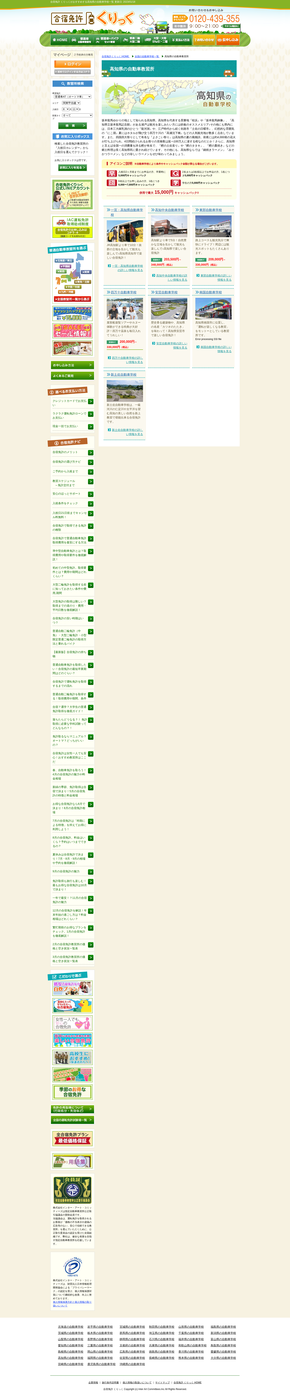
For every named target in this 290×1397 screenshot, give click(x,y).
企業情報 (93, 1382)
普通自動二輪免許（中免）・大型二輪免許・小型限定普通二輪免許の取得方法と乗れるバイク (69, 637)
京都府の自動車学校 (132, 1345)
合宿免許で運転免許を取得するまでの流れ (69, 683)
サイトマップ (162, 1382)
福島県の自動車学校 (223, 1326)
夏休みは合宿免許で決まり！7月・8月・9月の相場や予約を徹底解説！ (69, 858)
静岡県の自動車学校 (132, 1339)
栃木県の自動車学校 (100, 1333)
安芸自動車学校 (166, 292)
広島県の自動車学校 (132, 1351)
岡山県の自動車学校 (100, 1351)
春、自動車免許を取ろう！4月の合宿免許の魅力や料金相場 (69, 774)
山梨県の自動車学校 (70, 1339)
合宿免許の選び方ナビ (67, 461)
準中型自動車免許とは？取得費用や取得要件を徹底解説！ (69, 555)
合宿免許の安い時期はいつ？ (68, 620)
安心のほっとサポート (67, 493)
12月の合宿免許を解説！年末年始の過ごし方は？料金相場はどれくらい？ (70, 914)
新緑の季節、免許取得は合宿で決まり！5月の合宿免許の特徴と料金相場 (69, 791)
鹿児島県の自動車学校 (101, 1364)
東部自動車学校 (210, 210)
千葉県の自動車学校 (191, 1333)
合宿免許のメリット (65, 452)
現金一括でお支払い (65, 426)
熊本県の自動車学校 (191, 1357)
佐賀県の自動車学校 (132, 1357)
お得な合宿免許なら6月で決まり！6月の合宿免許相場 (69, 808)
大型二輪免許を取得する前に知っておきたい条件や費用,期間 (69, 589)
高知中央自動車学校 (169, 210)
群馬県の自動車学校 (132, 1333)
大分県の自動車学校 (223, 1357)
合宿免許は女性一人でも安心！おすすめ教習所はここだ (69, 757)
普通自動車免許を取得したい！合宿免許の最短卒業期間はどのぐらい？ (69, 669)
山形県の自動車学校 (191, 1326)
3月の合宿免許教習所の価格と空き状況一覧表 (69, 959)
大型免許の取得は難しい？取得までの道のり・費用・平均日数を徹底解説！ (69, 605)
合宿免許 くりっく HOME (188, 1382)
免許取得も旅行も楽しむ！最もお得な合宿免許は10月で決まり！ (70, 885)
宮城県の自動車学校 (132, 1326)
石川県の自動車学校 (161, 1339)
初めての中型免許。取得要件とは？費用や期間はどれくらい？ (69, 572)
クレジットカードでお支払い (69, 403)
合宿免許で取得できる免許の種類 (69, 527)
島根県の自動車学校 (70, 1351)
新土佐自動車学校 (124, 374)
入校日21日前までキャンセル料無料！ (70, 515)
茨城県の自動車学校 (70, 1333)
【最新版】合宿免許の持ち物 (69, 654)
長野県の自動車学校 (100, 1339)
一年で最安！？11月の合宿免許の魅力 (70, 900)
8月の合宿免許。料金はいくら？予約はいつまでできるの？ (69, 842)
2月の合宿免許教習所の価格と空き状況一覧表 (69, 946)
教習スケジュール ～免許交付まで (64, 483)
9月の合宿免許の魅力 (66, 871)
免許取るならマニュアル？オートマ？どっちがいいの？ (69, 740)
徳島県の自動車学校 (161, 1351)
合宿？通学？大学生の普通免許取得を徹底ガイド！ (69, 709)
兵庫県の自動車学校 (161, 1345)
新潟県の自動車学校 (223, 1333)
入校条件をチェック (65, 503)
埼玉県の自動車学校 (161, 1333)
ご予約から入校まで (65, 471)
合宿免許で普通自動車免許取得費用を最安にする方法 (69, 540)
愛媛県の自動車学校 (223, 1351)
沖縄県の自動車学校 (132, 1364)
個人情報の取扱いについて (137, 1382)
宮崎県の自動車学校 (70, 1364)
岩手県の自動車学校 (100, 1326)
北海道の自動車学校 (70, 1326)
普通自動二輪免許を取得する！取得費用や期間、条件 (69, 696)
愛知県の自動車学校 (70, 1345)
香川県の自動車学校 (191, 1351)
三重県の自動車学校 (100, 1345)
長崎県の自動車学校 (161, 1357)
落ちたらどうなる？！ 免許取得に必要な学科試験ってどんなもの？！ (70, 724)
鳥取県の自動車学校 (223, 1345)
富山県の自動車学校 (223, 1339)
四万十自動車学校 (124, 292)
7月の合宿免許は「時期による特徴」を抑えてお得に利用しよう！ (69, 825)
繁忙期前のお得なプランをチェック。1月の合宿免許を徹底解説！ (69, 931)
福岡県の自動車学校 (100, 1357)
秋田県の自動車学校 (161, 1326)
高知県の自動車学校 (70, 1357)
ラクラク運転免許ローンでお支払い (69, 415)
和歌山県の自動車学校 (192, 1345)
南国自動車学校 (210, 292)
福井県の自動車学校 (191, 1339)
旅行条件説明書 (110, 1382)
